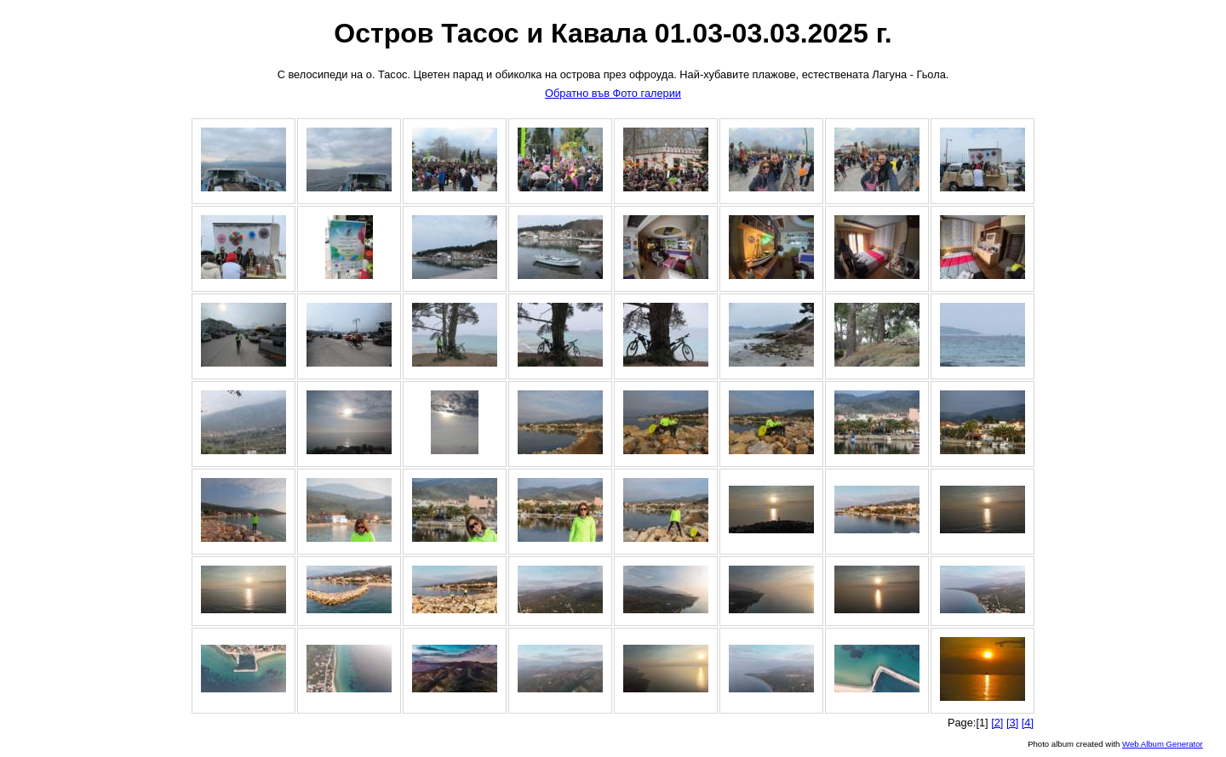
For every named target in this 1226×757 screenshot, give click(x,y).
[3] (1012, 722)
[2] (997, 722)
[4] (1028, 722)
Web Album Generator (1162, 743)
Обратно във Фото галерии (613, 93)
